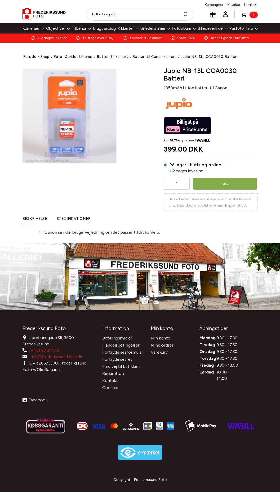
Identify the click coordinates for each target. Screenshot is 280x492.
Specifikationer (74, 218)
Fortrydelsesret (117, 358)
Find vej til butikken (121, 365)
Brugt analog (104, 28)
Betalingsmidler (117, 336)
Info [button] (252, 28)
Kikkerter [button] (128, 28)
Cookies (110, 386)
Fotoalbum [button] (184, 28)
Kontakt (251, 4)
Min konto (160, 336)
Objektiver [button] (58, 28)
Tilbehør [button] (81, 28)
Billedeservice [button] (212, 28)
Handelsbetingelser (121, 343)
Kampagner (213, 4)
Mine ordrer (162, 343)
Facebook (35, 398)
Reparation (113, 372)
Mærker (233, 4)
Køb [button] (225, 183)
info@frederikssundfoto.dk (55, 355)
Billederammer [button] (155, 28)
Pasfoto (236, 28)
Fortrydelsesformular (122, 350)
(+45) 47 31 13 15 (45, 349)
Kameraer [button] (33, 28)
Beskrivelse (34, 218)
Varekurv (159, 350)
